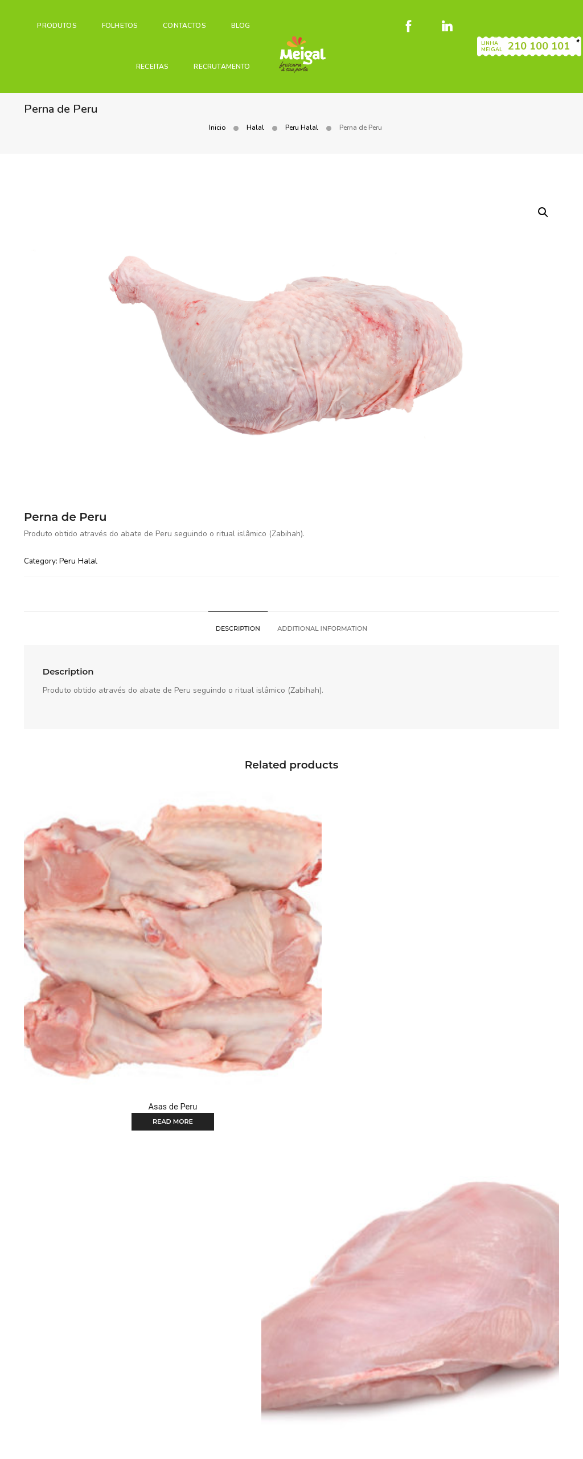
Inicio (394, 110)
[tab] (237, 641)
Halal (432, 110)
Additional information (323, 641)
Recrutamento (217, 61)
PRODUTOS (52, 20)
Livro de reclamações (479, 1429)
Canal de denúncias (238, 1442)
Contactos (180, 20)
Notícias (352, 1377)
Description (237, 641)
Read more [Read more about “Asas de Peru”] (106, 1020)
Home (174, 1377)
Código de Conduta (317, 1442)
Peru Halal (478, 110)
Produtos (214, 1377)
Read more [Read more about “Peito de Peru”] (477, 1020)
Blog (235, 20)
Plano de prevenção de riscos (415, 1442)
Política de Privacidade (154, 1442)
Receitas (147, 61)
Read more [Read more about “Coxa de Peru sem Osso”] (106, 1251)
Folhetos (115, 20)
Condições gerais (366, 1429)
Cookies (419, 1429)
